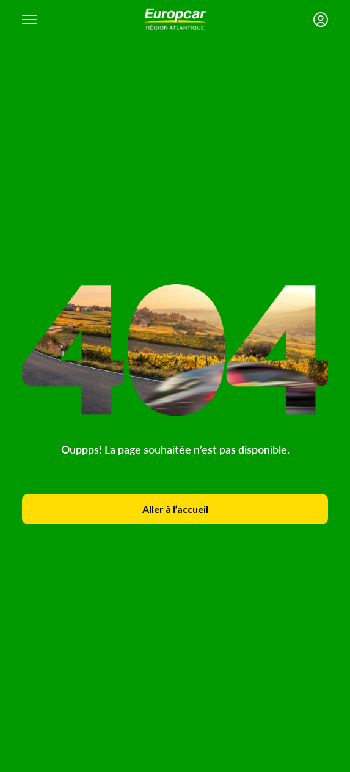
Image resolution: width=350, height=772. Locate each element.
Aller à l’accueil (175, 509)
